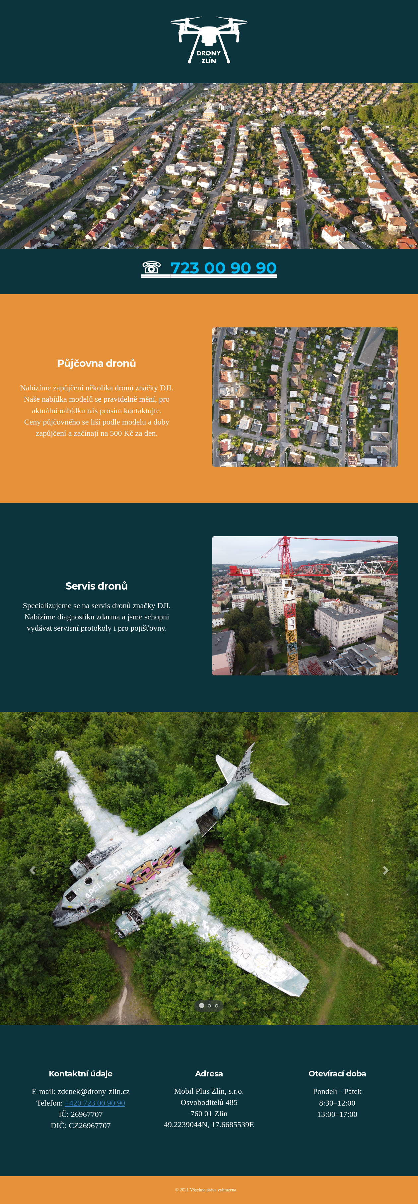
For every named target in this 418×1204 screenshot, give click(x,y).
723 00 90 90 (224, 267)
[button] (31, 868)
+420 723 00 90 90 (95, 1103)
